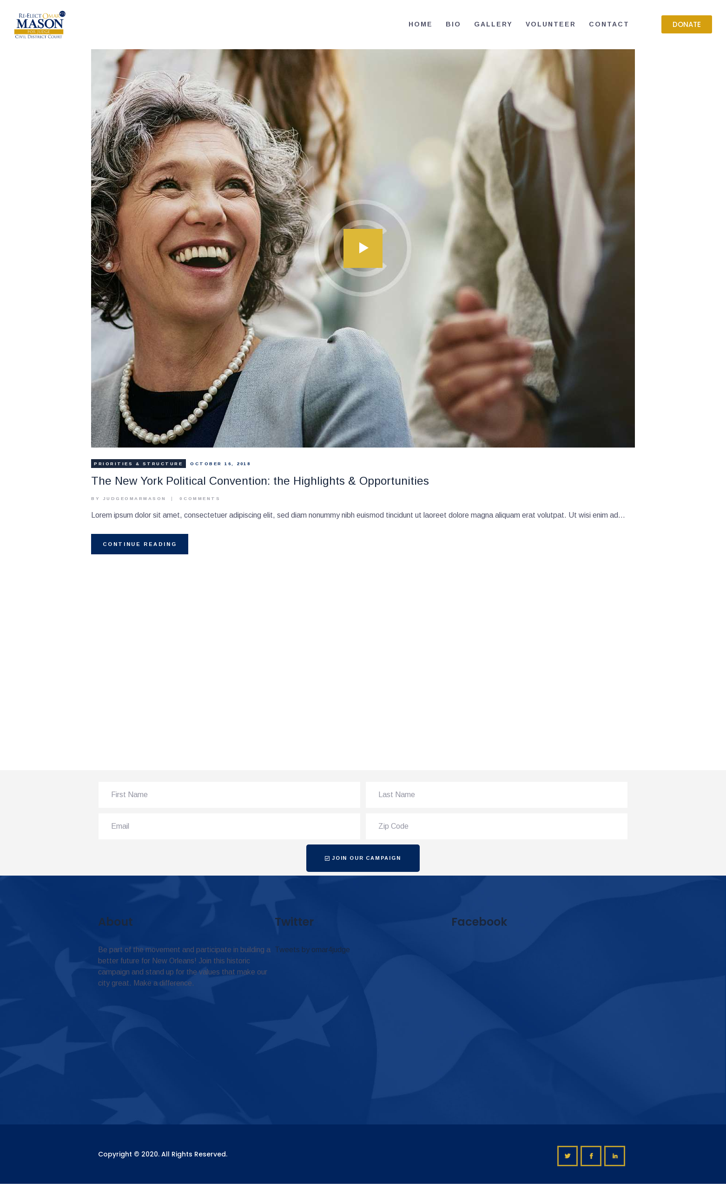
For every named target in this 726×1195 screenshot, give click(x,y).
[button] (686, 24)
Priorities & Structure (138, 463)
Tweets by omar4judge (312, 950)
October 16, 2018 (220, 463)
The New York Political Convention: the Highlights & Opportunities (260, 480)
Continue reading (140, 544)
